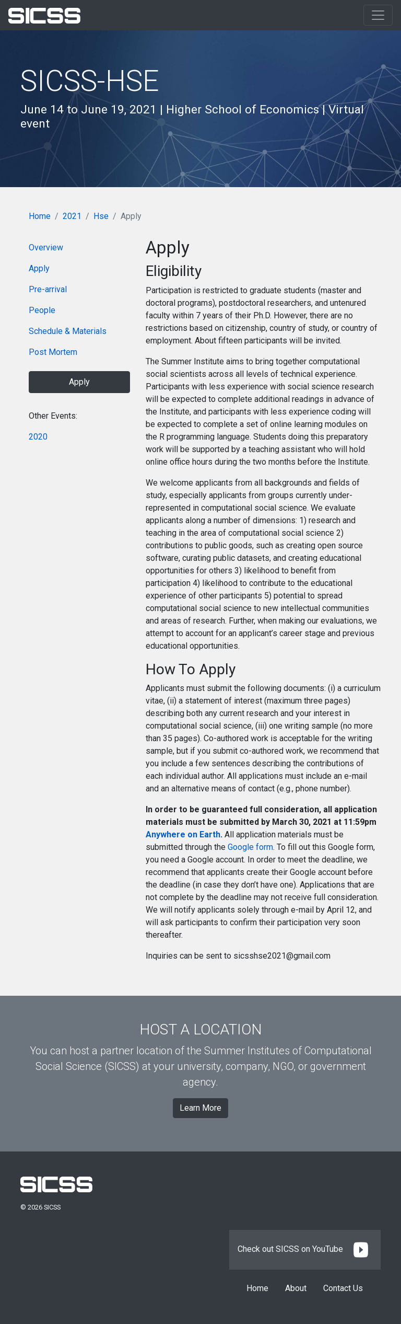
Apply (39, 268)
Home (40, 216)
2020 (38, 437)
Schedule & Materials (68, 331)
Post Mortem (53, 352)
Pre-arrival (48, 289)
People (42, 310)
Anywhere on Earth (183, 834)
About (295, 1288)
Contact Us (343, 1288)
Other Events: (53, 416)
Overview (46, 247)
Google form (250, 847)
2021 (72, 216)
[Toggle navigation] (378, 15)
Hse (101, 216)
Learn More (200, 1108)
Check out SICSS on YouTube (305, 1249)
